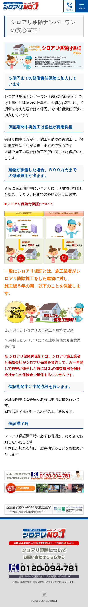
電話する (69, 6)
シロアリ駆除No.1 (47, 600)
